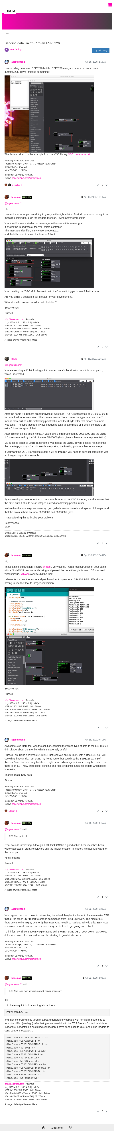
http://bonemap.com (14, 319)
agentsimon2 (18, 62)
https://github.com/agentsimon (26, 178)
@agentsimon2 (13, 203)
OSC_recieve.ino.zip (79, 154)
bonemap (16, 197)
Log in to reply (100, 50)
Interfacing (15, 49)
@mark (47, 566)
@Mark (25, 574)
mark (14, 359)
